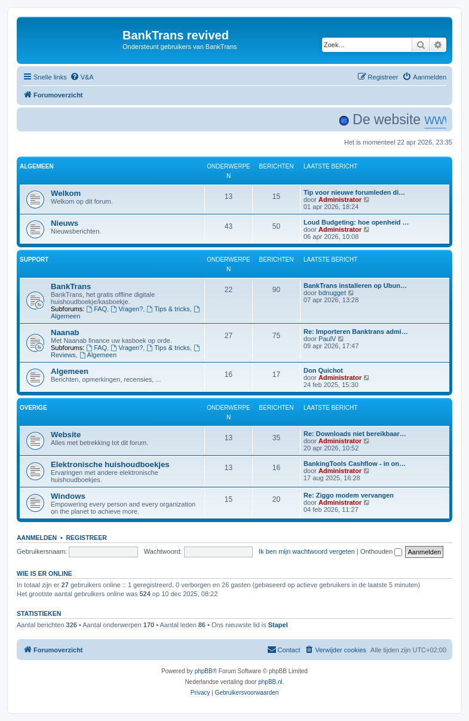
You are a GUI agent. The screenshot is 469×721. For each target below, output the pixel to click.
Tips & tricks (167, 308)
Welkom (66, 193)
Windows (68, 496)
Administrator (339, 199)
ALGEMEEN (37, 166)
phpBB (204, 671)
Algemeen (98, 354)
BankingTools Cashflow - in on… (355, 463)
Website (66, 434)
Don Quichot (323, 370)
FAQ (96, 308)
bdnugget (332, 292)
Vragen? (127, 308)
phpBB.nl (270, 682)
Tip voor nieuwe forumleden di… (354, 192)
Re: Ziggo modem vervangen (349, 495)
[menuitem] (82, 77)
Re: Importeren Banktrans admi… (356, 331)
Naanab (65, 332)
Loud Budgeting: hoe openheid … (356, 222)
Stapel (278, 624)
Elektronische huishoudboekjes (110, 464)
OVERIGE (33, 407)
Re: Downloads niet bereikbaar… (355, 433)
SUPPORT (34, 259)
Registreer (86, 537)
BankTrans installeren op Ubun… (355, 285)
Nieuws (64, 223)
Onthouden (381, 551)
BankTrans (71, 286)
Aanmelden (37, 537)
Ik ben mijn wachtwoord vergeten (307, 551)
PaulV (327, 338)
